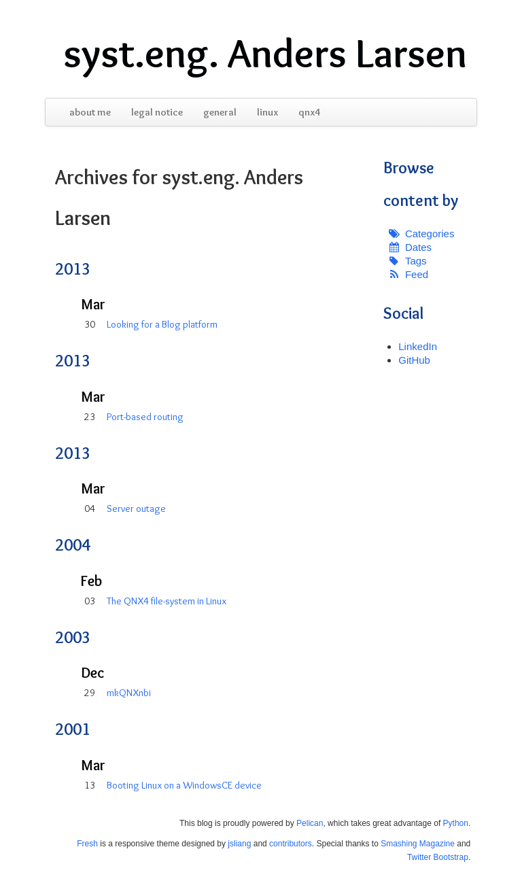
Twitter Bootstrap (437, 857)
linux (267, 112)
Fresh (87, 843)
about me (90, 112)
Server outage (136, 508)
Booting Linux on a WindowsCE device (184, 785)
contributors (290, 843)
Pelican (309, 823)
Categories (430, 233)
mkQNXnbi (129, 693)
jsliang (239, 843)
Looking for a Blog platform (162, 324)
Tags (416, 260)
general (220, 112)
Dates (418, 247)
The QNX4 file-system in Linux (166, 601)
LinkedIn (417, 346)
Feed (416, 274)
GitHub (414, 360)
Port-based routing (145, 417)
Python (455, 823)
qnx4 (309, 112)
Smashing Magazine (418, 843)
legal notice (157, 112)
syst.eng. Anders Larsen (265, 53)
